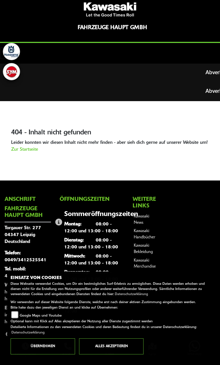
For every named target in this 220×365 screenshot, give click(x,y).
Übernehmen (43, 346)
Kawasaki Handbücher (144, 234)
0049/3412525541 (25, 260)
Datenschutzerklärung (131, 294)
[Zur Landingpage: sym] (11, 71)
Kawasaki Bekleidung (143, 249)
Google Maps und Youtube (41, 315)
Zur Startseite (24, 149)
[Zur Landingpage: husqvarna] (11, 51)
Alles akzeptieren (111, 346)
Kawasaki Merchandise (145, 263)
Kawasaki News (141, 219)
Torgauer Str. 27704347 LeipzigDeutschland (23, 235)
